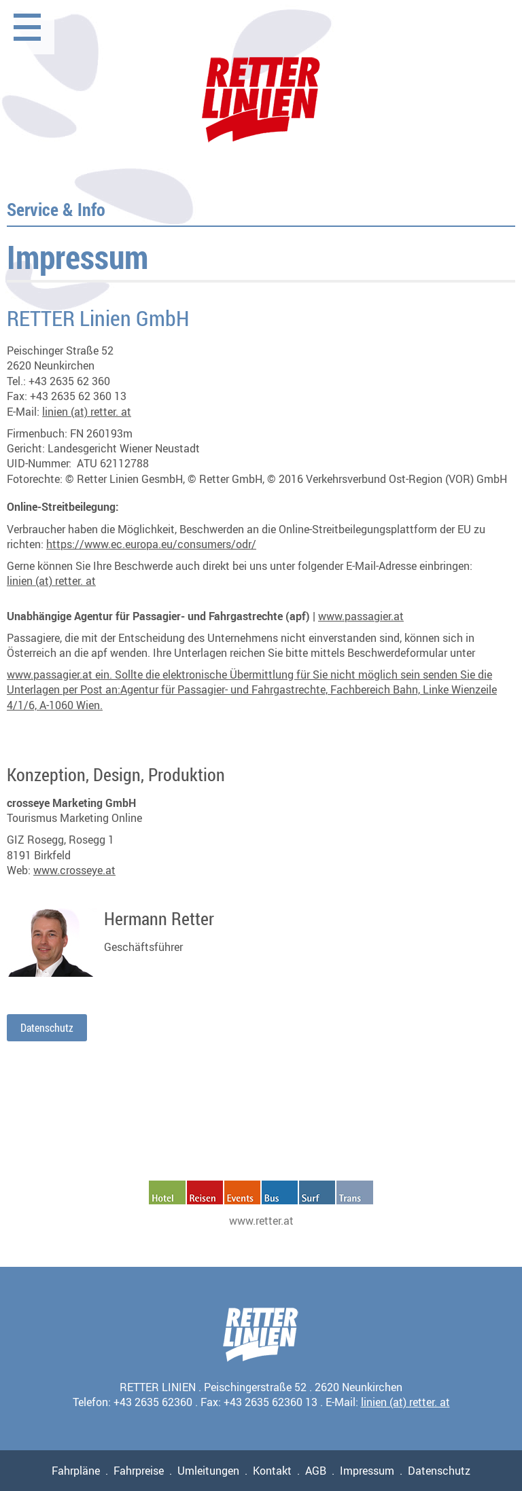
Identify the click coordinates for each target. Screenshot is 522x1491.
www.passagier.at (361, 616)
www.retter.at (261, 1220)
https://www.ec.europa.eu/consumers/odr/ (151, 544)
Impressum (367, 1470)
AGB (315, 1470)
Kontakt (272, 1470)
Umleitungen (208, 1470)
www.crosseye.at (74, 870)
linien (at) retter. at (86, 411)
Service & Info (56, 209)
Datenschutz (46, 1027)
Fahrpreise (139, 1470)
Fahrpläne (76, 1470)
